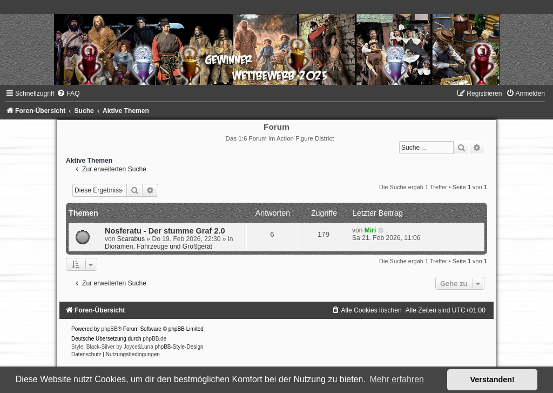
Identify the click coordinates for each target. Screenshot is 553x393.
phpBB (110, 329)
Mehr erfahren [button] (396, 379)
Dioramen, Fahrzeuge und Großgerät (158, 246)
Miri (370, 230)
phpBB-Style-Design (179, 347)
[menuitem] (68, 93)
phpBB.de (154, 339)
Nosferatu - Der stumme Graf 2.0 (165, 231)
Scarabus (131, 239)
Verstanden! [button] (492, 379)
